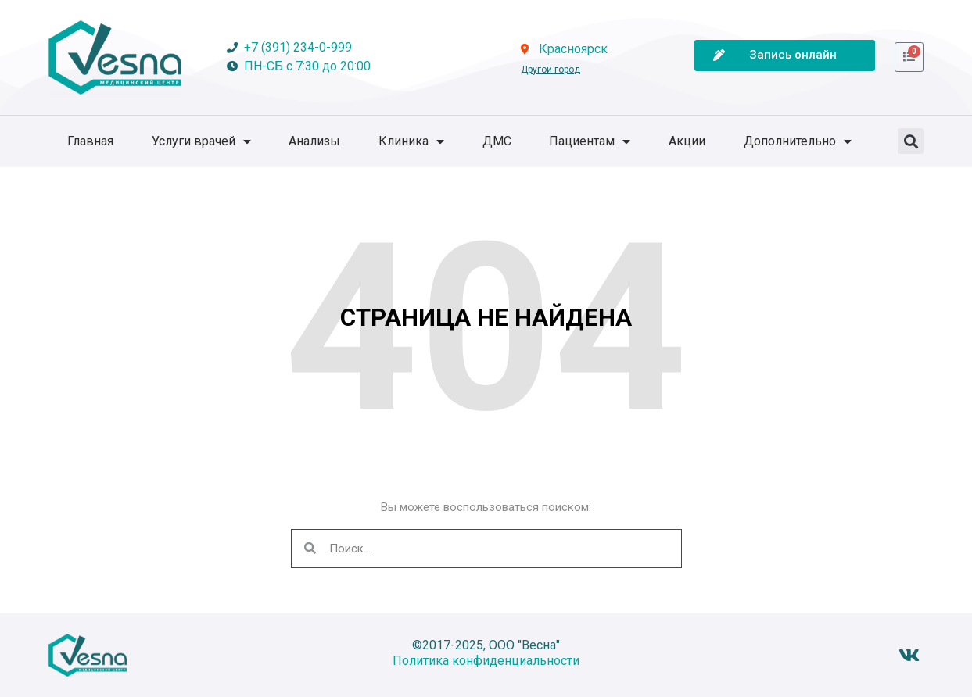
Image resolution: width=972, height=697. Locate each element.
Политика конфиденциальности (486, 660)
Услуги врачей (201, 141)
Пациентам (589, 141)
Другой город (550, 69)
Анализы (314, 141)
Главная (90, 141)
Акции (687, 141)
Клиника (411, 141)
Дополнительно (798, 141)
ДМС (496, 141)
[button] (911, 141)
